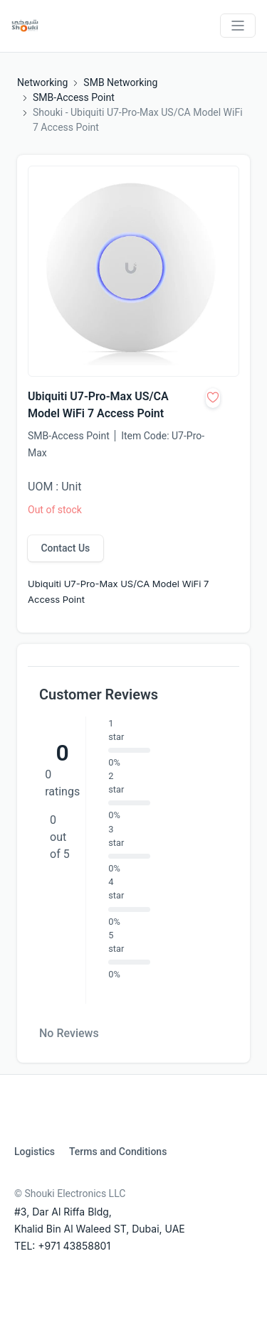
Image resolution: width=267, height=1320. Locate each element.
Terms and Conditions (118, 1151)
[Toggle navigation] (238, 26)
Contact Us (65, 548)
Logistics (34, 1151)
